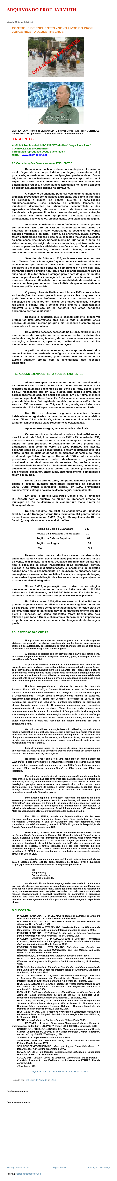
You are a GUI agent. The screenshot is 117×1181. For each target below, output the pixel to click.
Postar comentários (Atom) (28, 1174)
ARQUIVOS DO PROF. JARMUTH (42, 9)
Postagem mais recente (18, 1167)
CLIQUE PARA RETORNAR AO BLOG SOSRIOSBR (58, 1071)
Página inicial (59, 1167)
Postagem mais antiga (99, 1167)
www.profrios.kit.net (34, 154)
